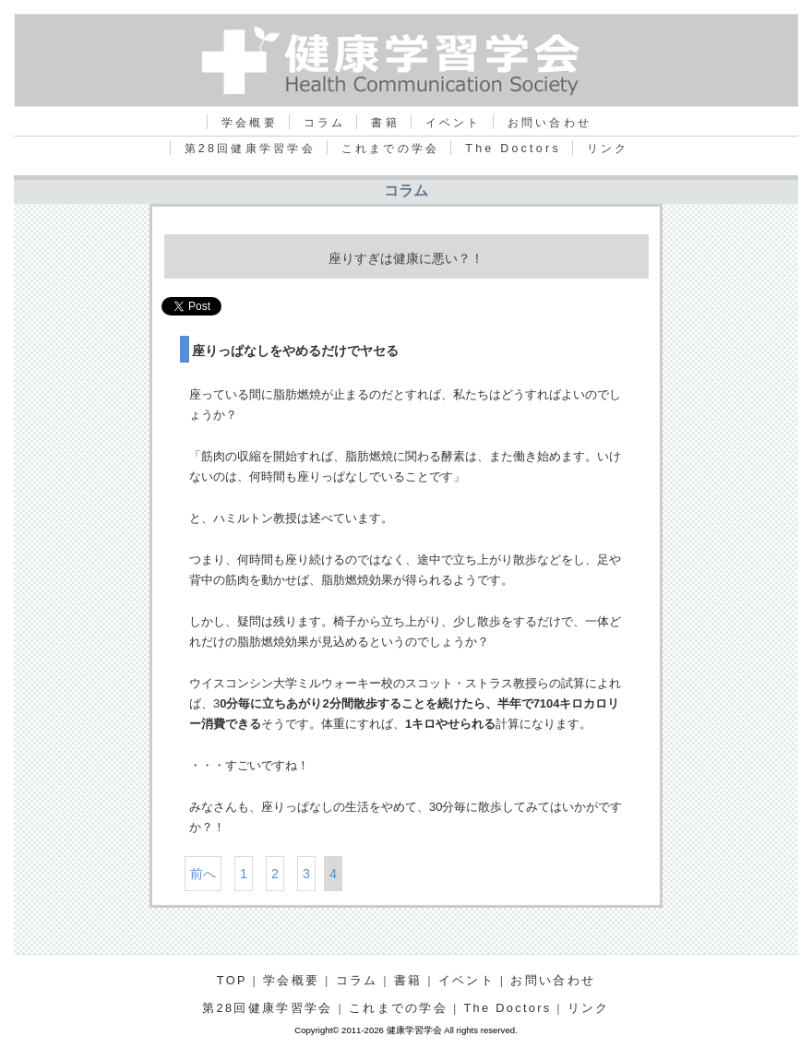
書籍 (385, 122)
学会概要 (249, 122)
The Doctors (513, 148)
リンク (608, 148)
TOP (232, 980)
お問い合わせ (549, 122)
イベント (453, 122)
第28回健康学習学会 (250, 148)
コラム (325, 122)
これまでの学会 (390, 148)
